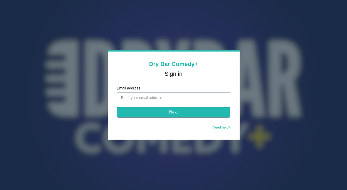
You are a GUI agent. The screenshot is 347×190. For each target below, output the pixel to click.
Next (173, 112)
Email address (128, 88)
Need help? (221, 128)
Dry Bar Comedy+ (173, 64)
